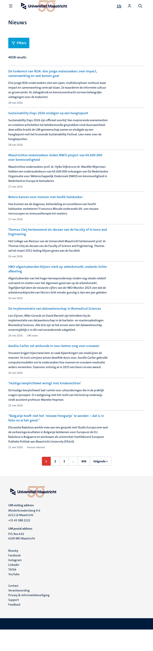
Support (13, 621)
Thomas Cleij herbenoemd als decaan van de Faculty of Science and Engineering (57, 239)
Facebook (14, 577)
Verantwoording (19, 612)
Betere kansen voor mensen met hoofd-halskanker (45, 197)
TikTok (12, 591)
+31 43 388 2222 (19, 542)
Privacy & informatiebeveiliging (28, 616)
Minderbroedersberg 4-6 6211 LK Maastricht (24, 534)
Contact (13, 607)
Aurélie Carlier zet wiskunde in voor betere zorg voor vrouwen (53, 357)
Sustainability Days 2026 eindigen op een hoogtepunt (48, 113)
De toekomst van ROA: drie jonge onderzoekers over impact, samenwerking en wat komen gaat (52, 73)
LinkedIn (13, 586)
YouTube (13, 595)
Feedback (14, 626)
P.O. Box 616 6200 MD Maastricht (21, 557)
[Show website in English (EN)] (119, 6)
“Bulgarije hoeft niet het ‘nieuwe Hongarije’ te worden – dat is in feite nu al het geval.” (56, 439)
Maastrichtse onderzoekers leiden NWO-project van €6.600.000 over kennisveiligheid (55, 157)
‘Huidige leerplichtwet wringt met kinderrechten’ (44, 397)
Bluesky (13, 572)
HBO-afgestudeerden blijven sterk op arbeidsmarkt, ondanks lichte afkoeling (57, 278)
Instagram (15, 581)
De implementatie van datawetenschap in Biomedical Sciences (54, 318)
